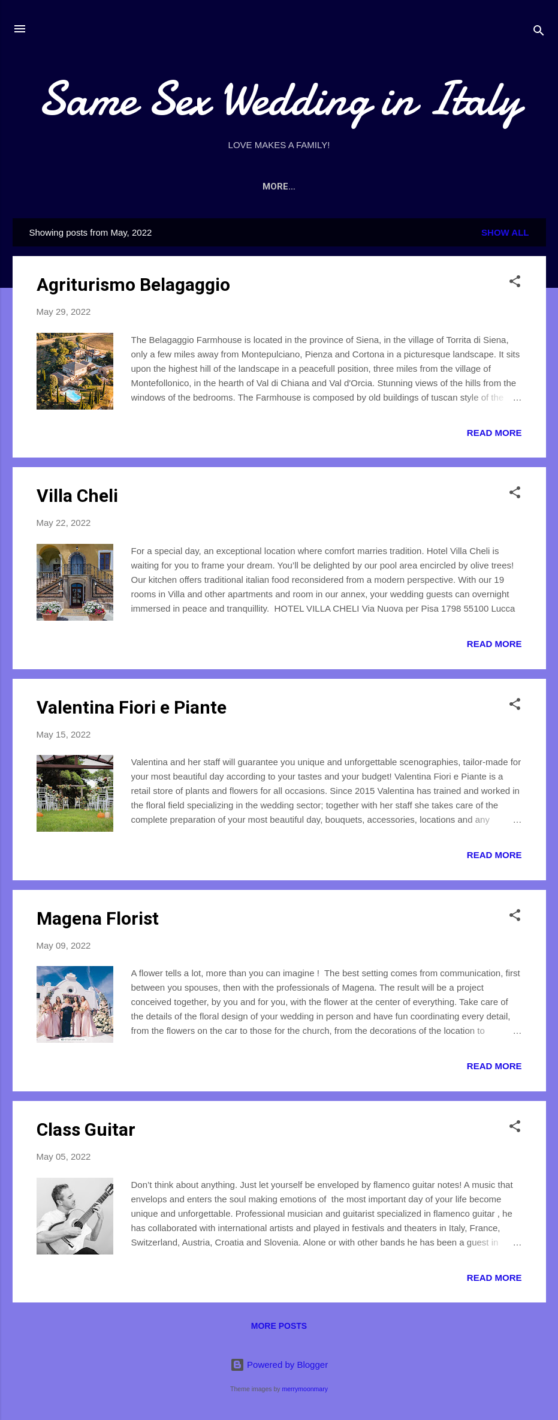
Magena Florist (98, 918)
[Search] (539, 32)
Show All (505, 232)
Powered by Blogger (279, 1364)
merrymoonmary (304, 1388)
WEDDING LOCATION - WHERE (307, 186)
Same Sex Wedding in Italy (279, 99)
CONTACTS (418, 186)
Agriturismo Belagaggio (133, 284)
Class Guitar (86, 1129)
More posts (279, 1326)
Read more (494, 433)
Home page (140, 186)
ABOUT (204, 186)
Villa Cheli (77, 495)
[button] (515, 283)
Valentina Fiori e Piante (132, 707)
